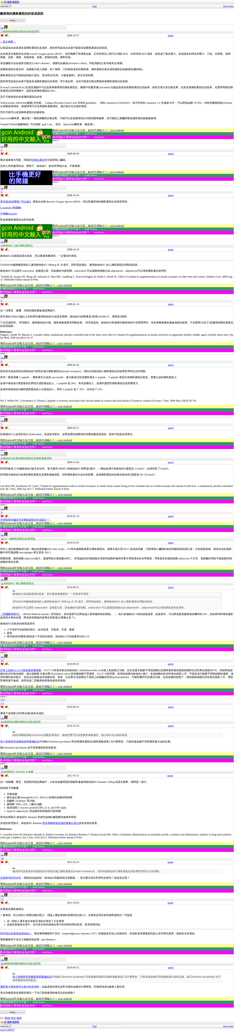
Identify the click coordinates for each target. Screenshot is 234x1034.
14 (2, 721)
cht (5, 2)
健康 (9, 2)
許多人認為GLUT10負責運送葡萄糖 (20, 670)
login (225, 6)
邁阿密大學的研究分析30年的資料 (19, 986)
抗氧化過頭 (38, 160)
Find (94, 6)
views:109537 (7, 1029)
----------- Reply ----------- (12, 20)
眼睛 (7, 1018)
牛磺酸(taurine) (8, 213)
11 (2, 583)
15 (2, 771)
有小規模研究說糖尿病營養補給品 (19, 741)
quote (171, 35)
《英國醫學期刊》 (10, 614)
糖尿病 (15, 2)
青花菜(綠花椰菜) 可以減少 (15, 201)
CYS (3, 700)
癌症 (13, 1018)
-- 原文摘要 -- (8, 41)
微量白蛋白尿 (73, 823)
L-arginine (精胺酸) (10, 207)
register (231, 6)
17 (2, 899)
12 (2, 660)
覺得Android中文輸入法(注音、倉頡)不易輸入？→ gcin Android (88, 130)
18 (2, 963)
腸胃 (19, 1018)
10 (2, 538)
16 (2, 858)
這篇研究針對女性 (10, 877)
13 (2, 703)
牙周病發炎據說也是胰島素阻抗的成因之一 (25, 519)
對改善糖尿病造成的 (54, 823)
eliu (4, 28)
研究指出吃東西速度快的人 (16, 933)
